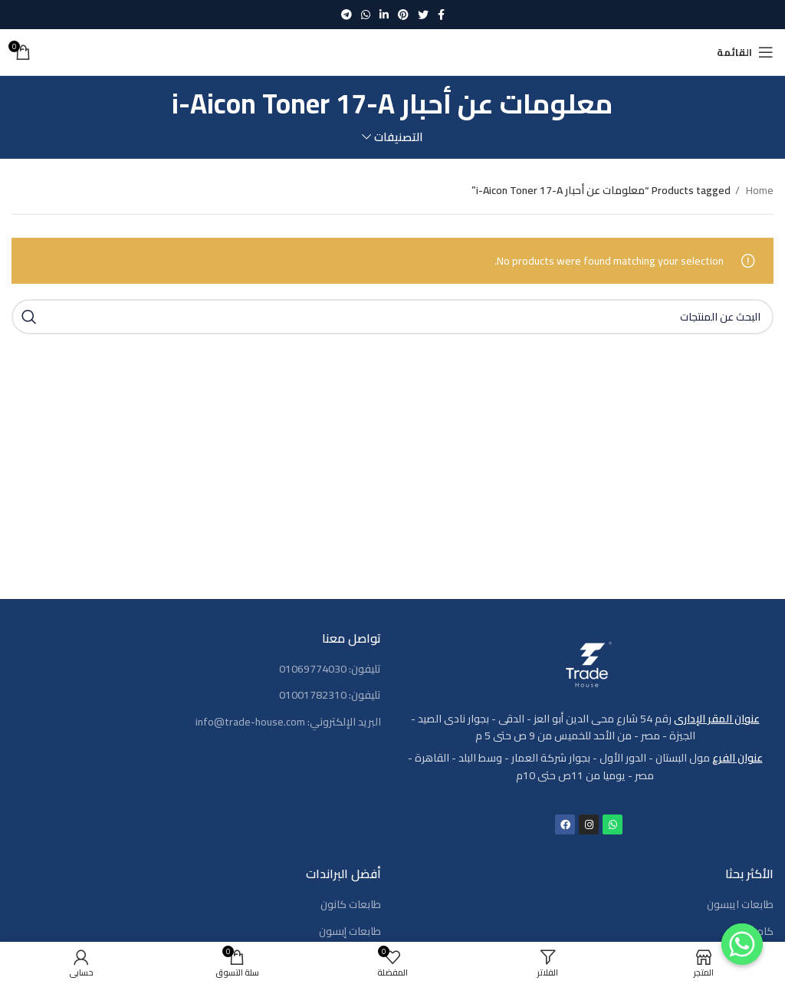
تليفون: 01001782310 (330, 695)
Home (759, 190)
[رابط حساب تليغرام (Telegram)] (346, 15)
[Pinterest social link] (403, 15)
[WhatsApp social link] (365, 15)
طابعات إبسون (350, 932)
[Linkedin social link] (384, 15)
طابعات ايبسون (740, 905)
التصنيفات (398, 137)
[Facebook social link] (441, 15)
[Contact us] (742, 944)
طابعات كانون (350, 905)
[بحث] (392, 316)
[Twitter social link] (423, 15)
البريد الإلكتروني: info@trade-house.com (288, 722)
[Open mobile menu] (745, 52)
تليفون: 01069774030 (330, 669)
